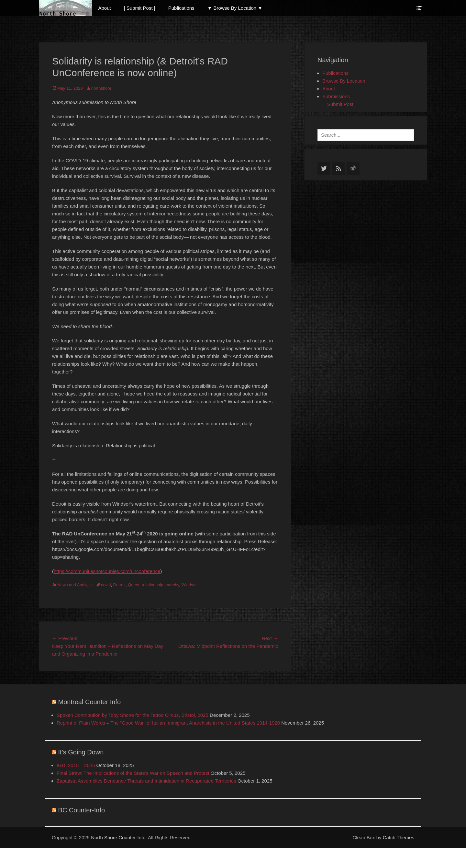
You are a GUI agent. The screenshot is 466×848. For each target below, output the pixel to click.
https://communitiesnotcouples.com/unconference (107, 571)
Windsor (189, 584)
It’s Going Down (81, 752)
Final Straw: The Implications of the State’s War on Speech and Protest (133, 773)
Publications (181, 8)
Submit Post (340, 104)
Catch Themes (398, 837)
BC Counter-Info (81, 810)
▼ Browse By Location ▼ (235, 8)
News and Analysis (75, 584)
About (104, 8)
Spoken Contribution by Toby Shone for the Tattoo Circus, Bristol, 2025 (132, 715)
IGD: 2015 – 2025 (76, 765)
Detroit (119, 584)
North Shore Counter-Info (118, 837)
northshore (101, 88)
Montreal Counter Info (89, 701)
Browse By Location (343, 81)
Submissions (336, 96)
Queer (133, 584)
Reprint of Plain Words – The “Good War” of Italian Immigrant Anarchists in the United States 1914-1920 (168, 723)
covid (106, 584)
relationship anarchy (160, 584)
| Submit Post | (139, 8)
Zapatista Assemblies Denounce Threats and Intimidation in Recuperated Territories (146, 781)
